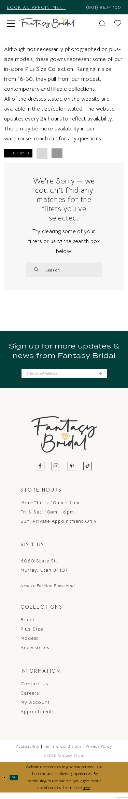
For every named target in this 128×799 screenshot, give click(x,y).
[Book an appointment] (41, 7)
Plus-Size (31, 635)
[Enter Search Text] (64, 270)
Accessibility (27, 752)
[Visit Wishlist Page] (117, 22)
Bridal (27, 625)
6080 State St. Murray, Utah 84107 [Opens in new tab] (44, 571)
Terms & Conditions (62, 752)
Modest (29, 644)
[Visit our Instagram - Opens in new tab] (56, 472)
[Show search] (102, 22)
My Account (35, 708)
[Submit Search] (37, 270)
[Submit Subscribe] (99, 378)
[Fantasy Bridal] (46, 23)
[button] (11, 23)
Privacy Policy (99, 752)
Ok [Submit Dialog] (18, 783)
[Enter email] (64, 378)
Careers (29, 699)
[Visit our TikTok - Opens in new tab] (88, 472)
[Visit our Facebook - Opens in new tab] (40, 472)
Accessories (34, 653)
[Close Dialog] (6, 783)
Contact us (34, 689)
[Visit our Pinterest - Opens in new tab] (72, 472)
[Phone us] (102, 7)
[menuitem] (41, 7)
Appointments (37, 717)
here (86, 793)
